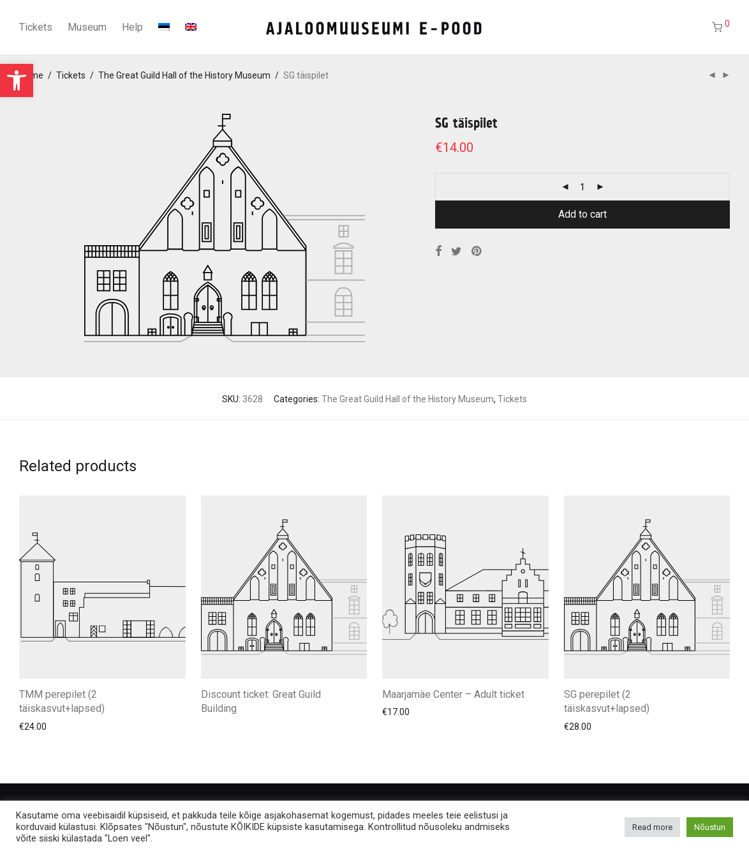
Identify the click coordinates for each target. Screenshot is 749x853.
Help (132, 27)
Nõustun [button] (709, 827)
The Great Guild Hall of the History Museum (184, 75)
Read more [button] (652, 827)
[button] (16, 80)
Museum (87, 27)
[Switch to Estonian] (164, 27)
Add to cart (582, 214)
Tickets (35, 27)
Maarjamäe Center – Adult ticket (453, 694)
